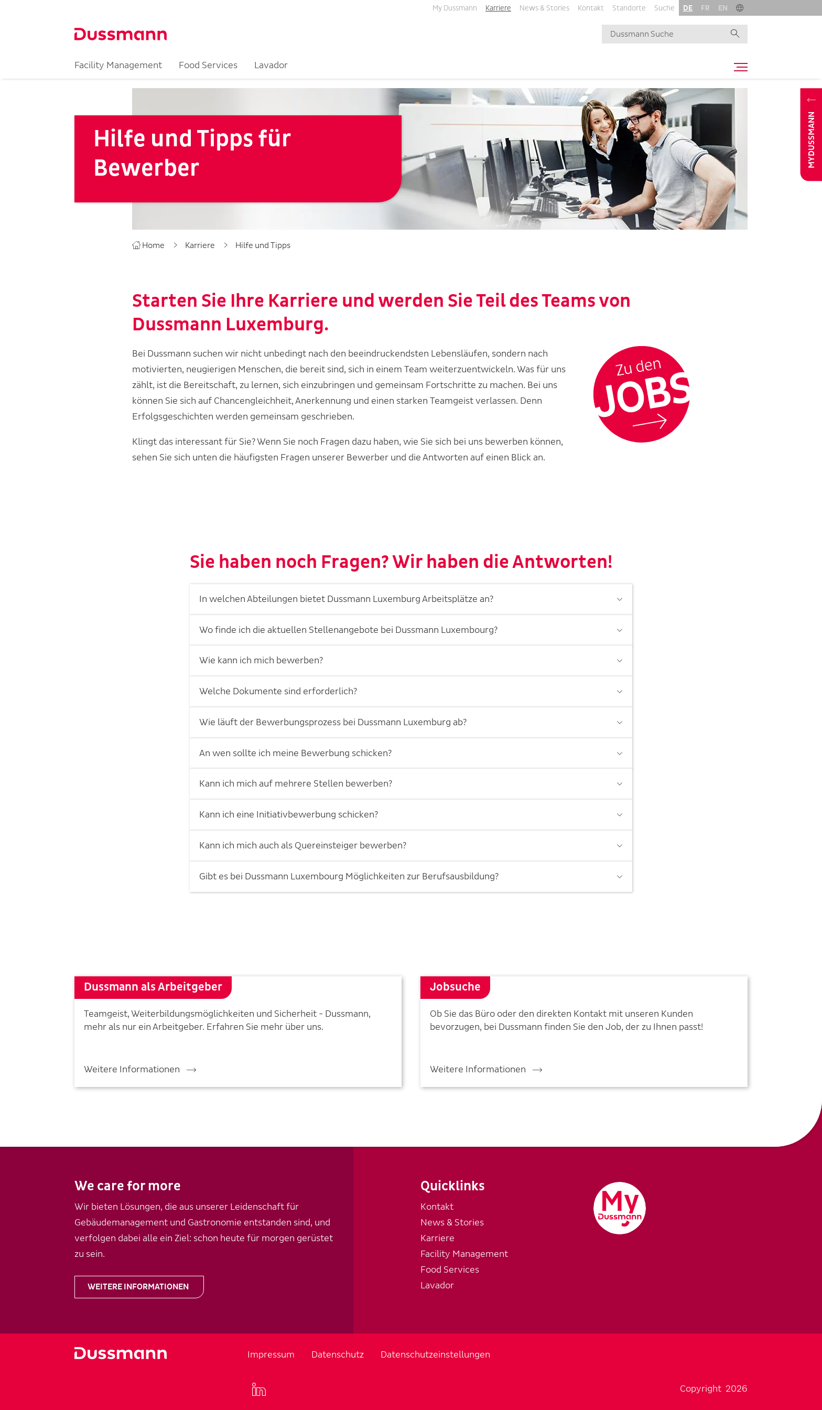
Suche (664, 8)
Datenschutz (337, 1355)
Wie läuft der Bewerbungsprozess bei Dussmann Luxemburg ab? (333, 717)
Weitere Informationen (138, 1287)
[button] (740, 8)
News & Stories (544, 8)
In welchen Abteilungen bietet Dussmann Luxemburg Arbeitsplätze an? (346, 594)
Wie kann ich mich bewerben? (261, 655)
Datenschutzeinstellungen (435, 1355)
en (723, 8)
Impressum (271, 1355)
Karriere (498, 8)
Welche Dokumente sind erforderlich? (278, 686)
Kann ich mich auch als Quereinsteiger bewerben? (302, 840)
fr (705, 8)
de (688, 8)
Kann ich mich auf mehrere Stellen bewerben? (295, 778)
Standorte (629, 8)
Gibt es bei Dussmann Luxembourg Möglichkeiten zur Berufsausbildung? (349, 871)
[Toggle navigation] (738, 67)
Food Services (208, 65)
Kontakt (591, 8)
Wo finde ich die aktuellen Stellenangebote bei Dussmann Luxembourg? (348, 624)
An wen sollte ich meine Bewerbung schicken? (295, 747)
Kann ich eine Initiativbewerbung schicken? (288, 809)
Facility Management (118, 65)
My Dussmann (454, 8)
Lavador (271, 65)
